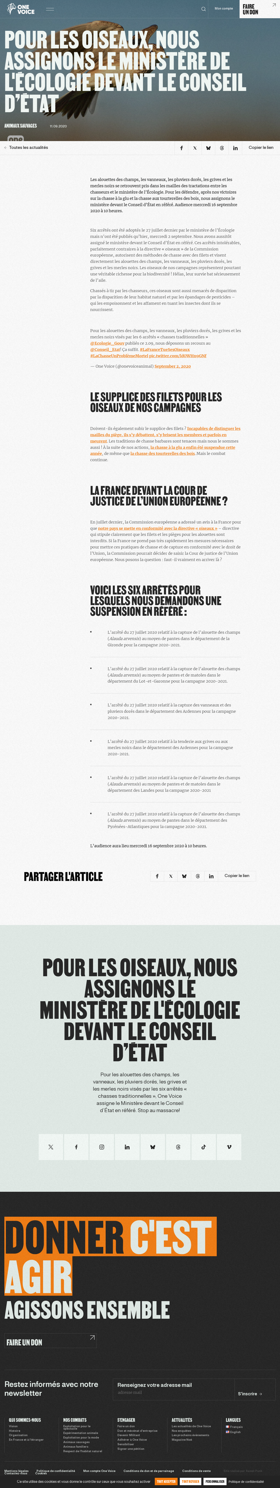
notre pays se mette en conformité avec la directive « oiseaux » (157, 528)
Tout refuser (190, 1481)
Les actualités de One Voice (191, 1426)
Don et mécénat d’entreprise (137, 1431)
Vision (13, 1426)
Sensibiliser (125, 1444)
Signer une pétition (130, 1449)
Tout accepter (166, 1481)
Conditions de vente (196, 1471)
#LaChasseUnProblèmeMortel (119, 355)
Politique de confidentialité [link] (246, 1481)
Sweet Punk (254, 1471)
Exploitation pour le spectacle (76, 1427)
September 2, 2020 (173, 366)
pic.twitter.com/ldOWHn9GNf (177, 355)
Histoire (14, 1431)
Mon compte (224, 8)
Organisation (18, 1435)
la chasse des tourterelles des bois (162, 453)
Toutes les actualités (26, 148)
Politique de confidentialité (56, 1471)
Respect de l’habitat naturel (82, 1451)
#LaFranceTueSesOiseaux (165, 349)
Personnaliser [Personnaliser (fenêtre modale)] (215, 1481)
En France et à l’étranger (26, 1440)
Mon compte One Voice (99, 1471)
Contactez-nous (15, 1473)
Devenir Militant (128, 1435)
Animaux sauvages (76, 1442)
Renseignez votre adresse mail (154, 1385)
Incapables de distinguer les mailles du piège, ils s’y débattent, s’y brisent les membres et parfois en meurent (165, 435)
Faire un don (126, 1426)
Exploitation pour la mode (81, 1438)
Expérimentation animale (80, 1433)
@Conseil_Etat (105, 349)
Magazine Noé (182, 1440)
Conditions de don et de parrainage (148, 1471)
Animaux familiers (75, 1447)
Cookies (41, 1473)
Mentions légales (16, 1471)
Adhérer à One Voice (132, 1440)
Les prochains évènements (190, 1435)
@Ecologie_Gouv (107, 343)
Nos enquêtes (181, 1431)
